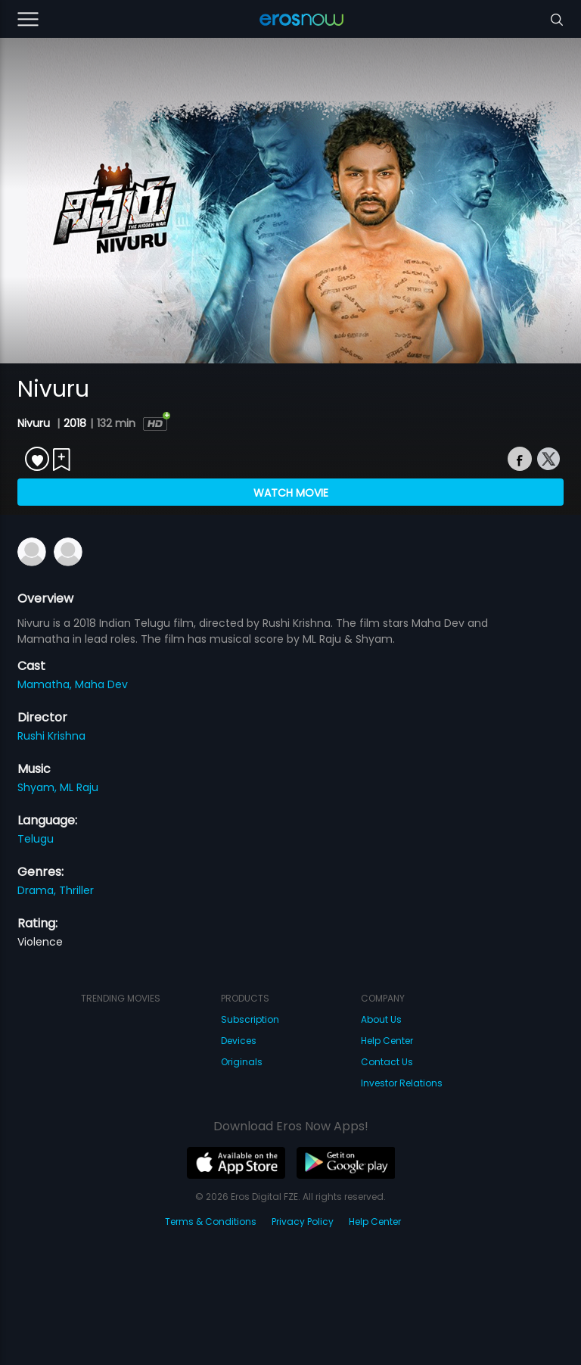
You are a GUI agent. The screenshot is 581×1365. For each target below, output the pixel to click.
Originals (242, 1061)
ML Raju (79, 787)
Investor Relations (402, 1083)
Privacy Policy (303, 1221)
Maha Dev (101, 684)
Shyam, (38, 787)
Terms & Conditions (210, 1221)
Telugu (35, 838)
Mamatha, (46, 684)
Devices (238, 1040)
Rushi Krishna (51, 735)
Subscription (250, 1019)
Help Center (387, 1040)
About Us (381, 1019)
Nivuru (35, 423)
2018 (75, 423)
